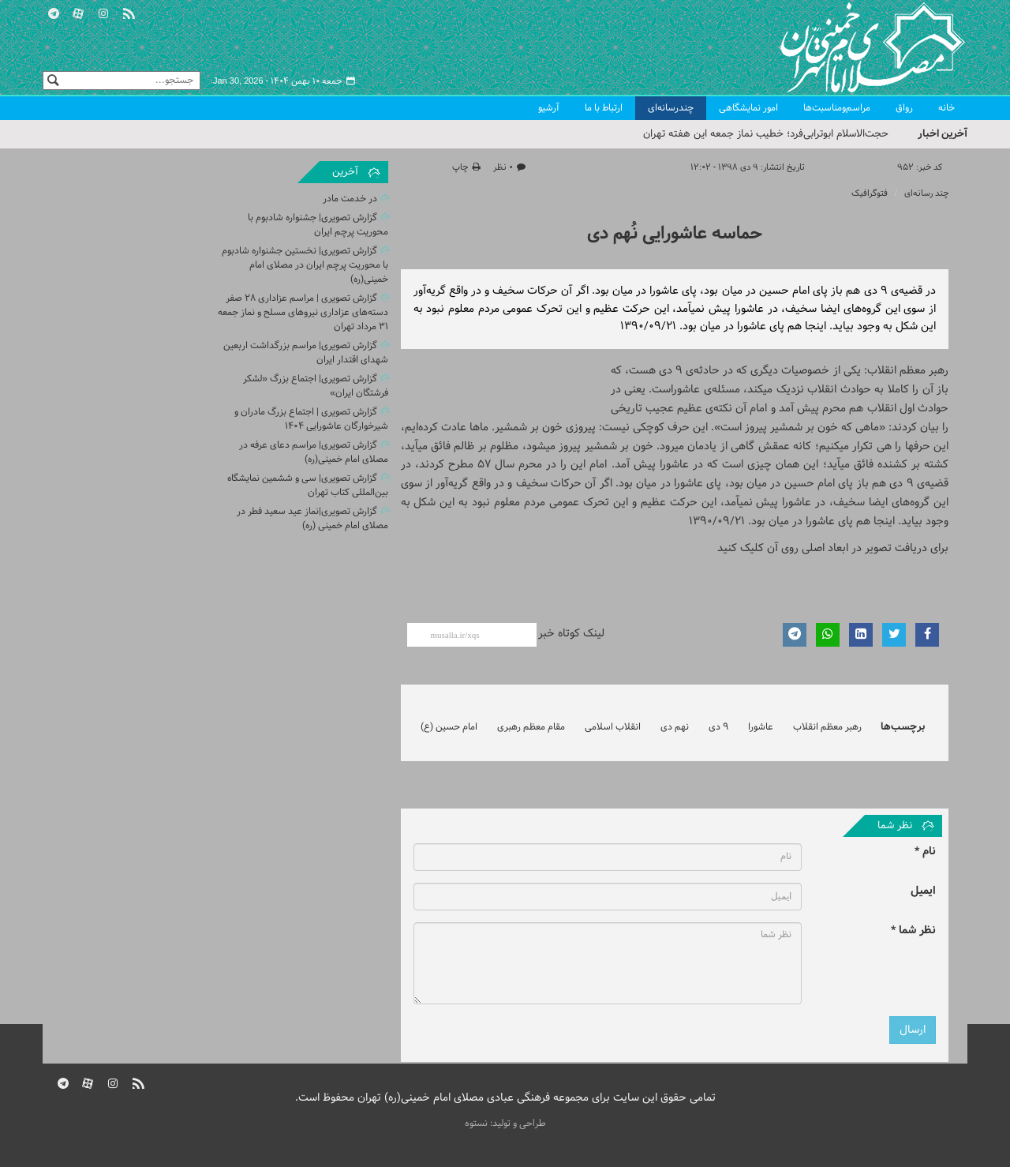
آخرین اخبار (942, 134)
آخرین (345, 172)
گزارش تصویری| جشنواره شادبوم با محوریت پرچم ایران (318, 225)
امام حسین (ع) (449, 727)
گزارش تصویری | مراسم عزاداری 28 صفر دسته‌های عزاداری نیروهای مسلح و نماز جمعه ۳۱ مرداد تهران (303, 313)
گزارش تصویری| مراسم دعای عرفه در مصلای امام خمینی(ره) (313, 452)
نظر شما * (913, 930)
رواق (904, 108)
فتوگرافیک (869, 193)
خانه (946, 108)
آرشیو (548, 108)
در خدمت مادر (350, 199)
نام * (925, 851)
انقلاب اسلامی (613, 727)
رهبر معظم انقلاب (827, 727)
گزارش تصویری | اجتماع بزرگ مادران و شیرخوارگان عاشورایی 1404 (311, 419)
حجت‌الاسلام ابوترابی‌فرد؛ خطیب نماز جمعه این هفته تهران (765, 134)
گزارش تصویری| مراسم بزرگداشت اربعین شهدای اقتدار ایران (305, 353)
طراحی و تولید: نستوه (505, 1123)
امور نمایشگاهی (748, 108)
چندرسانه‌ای (671, 108)
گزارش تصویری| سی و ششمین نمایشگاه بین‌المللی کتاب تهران (307, 486)
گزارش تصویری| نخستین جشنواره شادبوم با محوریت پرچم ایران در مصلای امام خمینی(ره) (305, 265)
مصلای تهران (849, 47)
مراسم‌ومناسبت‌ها (836, 108)
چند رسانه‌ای (926, 193)
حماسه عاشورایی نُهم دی (674, 234)
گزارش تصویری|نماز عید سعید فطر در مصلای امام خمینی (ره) (312, 519)
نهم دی (674, 727)
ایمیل (923, 891)
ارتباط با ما (604, 108)
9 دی (718, 727)
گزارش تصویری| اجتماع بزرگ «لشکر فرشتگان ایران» (315, 386)
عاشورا (760, 727)
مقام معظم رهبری (531, 727)
